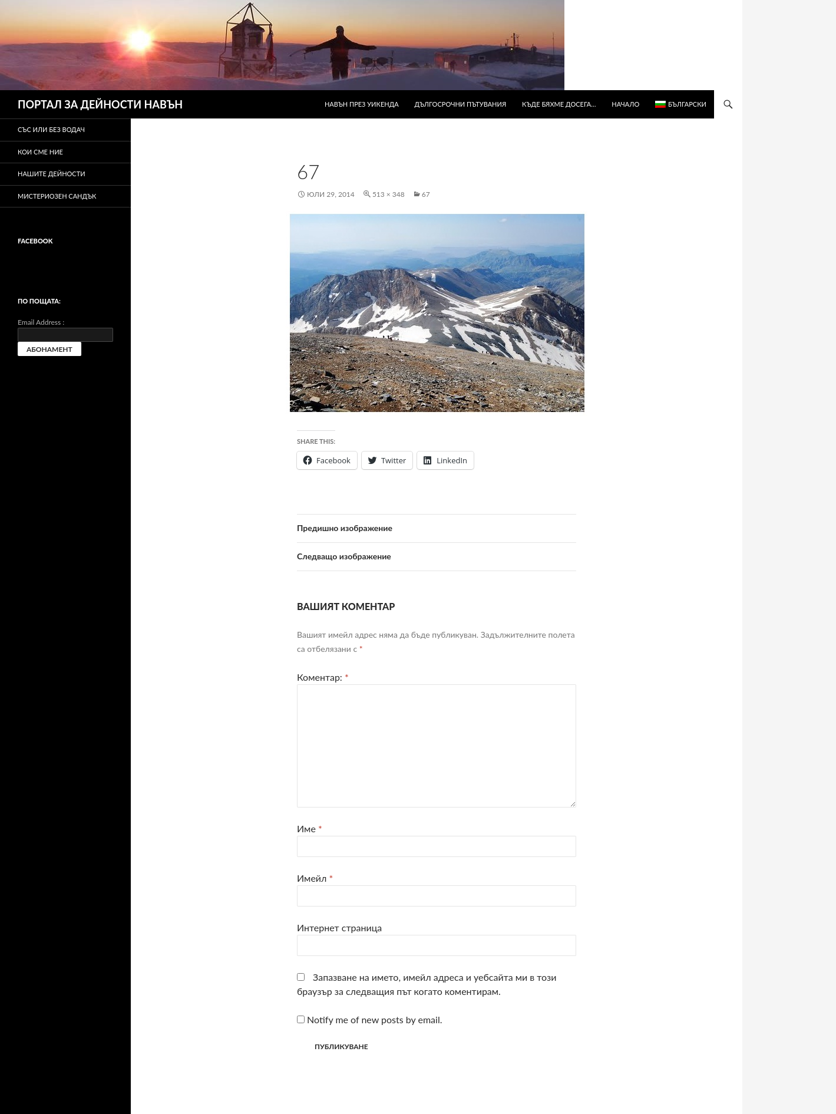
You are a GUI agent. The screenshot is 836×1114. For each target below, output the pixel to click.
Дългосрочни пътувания (461, 104)
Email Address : (41, 322)
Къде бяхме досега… (559, 104)
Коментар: (323, 677)
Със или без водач (51, 129)
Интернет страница (339, 927)
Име (309, 828)
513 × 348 (388, 194)
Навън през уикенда (362, 104)
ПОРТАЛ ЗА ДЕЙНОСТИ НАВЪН (100, 104)
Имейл (315, 878)
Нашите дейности (51, 173)
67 (426, 194)
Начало (625, 104)
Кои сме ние (40, 152)
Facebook (35, 241)
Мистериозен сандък (57, 196)
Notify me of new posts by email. (374, 1019)
